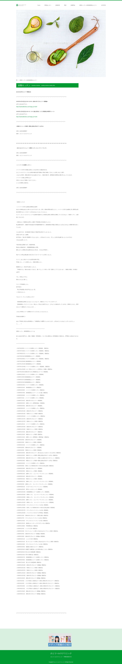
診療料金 (73, 5)
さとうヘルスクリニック (61, 653)
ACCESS (103, 5)
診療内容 (57, 5)
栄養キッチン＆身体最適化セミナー (88, 5)
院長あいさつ (48, 5)
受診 (65, 5)
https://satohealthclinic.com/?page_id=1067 (26, 106)
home (39, 5)
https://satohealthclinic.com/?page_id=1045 (26, 116)
